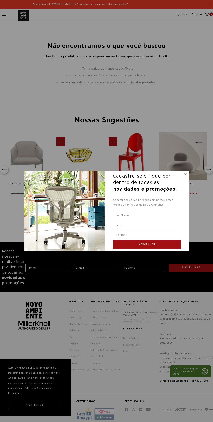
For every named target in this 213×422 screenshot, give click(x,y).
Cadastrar (147, 244)
